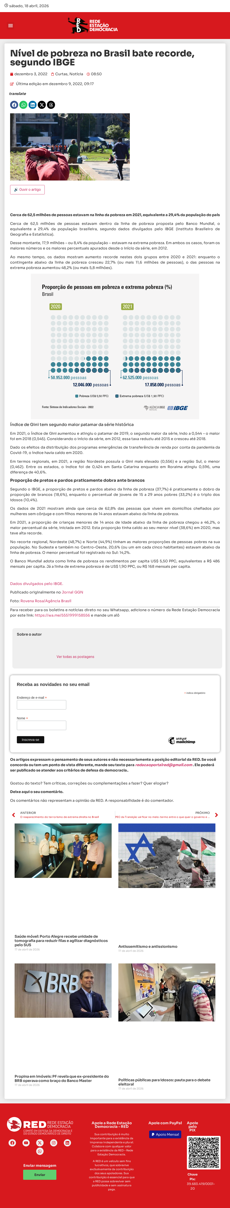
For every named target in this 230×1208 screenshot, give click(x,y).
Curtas (61, 74)
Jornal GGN (72, 592)
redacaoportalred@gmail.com (163, 765)
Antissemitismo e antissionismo (147, 946)
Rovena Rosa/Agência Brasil (45, 601)
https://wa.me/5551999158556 (62, 615)
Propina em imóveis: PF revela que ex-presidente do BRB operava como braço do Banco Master (62, 1078)
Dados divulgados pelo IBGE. (36, 583)
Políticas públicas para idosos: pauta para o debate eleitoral (164, 1082)
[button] (10, 25)
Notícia (76, 74)
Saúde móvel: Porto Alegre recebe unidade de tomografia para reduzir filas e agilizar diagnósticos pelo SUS (61, 940)
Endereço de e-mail (32, 697)
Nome (22, 718)
